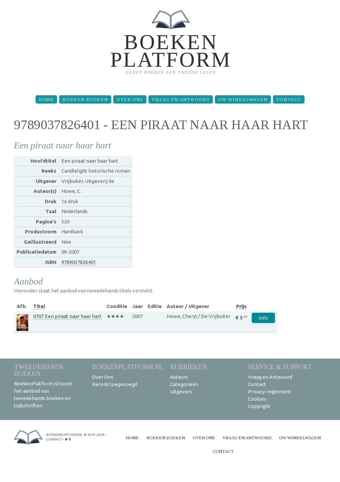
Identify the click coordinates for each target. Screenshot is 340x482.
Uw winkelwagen (242, 99)
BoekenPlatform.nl (127, 366)
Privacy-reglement (269, 391)
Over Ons (130, 99)
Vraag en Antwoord (181, 99)
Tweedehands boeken (38, 370)
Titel (39, 306)
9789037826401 (78, 262)
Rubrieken (188, 366)
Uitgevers (181, 391)
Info (263, 318)
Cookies (257, 399)
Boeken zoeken (85, 99)
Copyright (259, 406)
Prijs (241, 306)
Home (46, 99)
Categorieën (184, 384)
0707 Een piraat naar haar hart (67, 316)
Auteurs (179, 377)
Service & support (280, 366)
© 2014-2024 (94, 435)
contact (54, 439)
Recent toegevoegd (114, 384)
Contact (288, 99)
